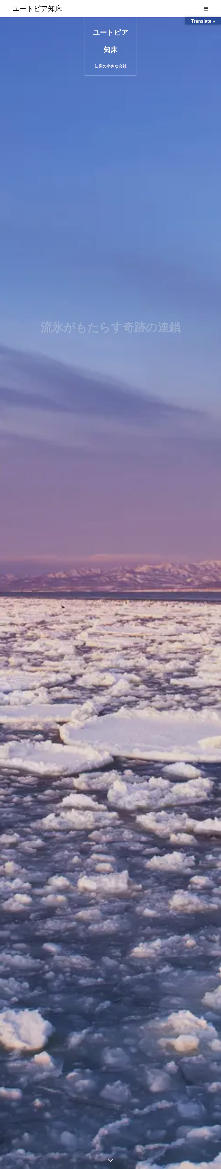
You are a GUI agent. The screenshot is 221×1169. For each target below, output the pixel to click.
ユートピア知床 (37, 8)
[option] (110, 593)
